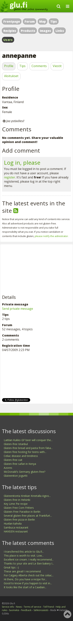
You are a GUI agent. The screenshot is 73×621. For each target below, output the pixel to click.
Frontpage (11, 21)
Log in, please (22, 162)
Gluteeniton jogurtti (15, 475)
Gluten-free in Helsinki (17, 500)
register (9, 177)
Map (42, 21)
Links (60, 31)
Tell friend (48, 606)
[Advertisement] (30, 269)
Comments (39, 66)
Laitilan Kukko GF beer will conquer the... (28, 440)
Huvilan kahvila (13, 523)
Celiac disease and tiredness (21, 456)
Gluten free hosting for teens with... (25, 452)
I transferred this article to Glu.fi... (24, 551)
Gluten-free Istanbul (16, 444)
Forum (30, 21)
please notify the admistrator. (51, 236)
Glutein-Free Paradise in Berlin (22, 511)
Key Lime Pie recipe (16, 504)
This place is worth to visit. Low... (24, 555)
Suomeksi (14, 610)
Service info (8, 606)
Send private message (17, 309)
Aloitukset (11, 76)
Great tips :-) (11, 567)
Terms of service (32, 606)
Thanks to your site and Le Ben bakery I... (29, 563)
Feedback (26, 610)
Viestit (57, 66)
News (19, 606)
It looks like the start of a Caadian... (25, 587)
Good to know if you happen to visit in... (28, 583)
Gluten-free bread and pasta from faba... (28, 448)
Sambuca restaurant (16, 527)
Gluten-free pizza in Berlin (19, 519)
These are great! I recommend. (22, 571)
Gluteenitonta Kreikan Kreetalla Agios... (27, 496)
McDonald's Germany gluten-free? (24, 471)
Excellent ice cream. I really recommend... (28, 559)
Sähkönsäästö (41, 610)
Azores (8, 468)
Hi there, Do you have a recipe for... (25, 579)
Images (45, 31)
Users (8, 40)
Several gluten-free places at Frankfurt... (28, 515)
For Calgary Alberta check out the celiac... (28, 575)
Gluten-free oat (13, 460)
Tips (53, 21)
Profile (8, 66)
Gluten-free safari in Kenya (20, 464)
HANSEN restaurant (16, 531)
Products (28, 31)
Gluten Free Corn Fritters (19, 507)
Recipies (9, 31)
